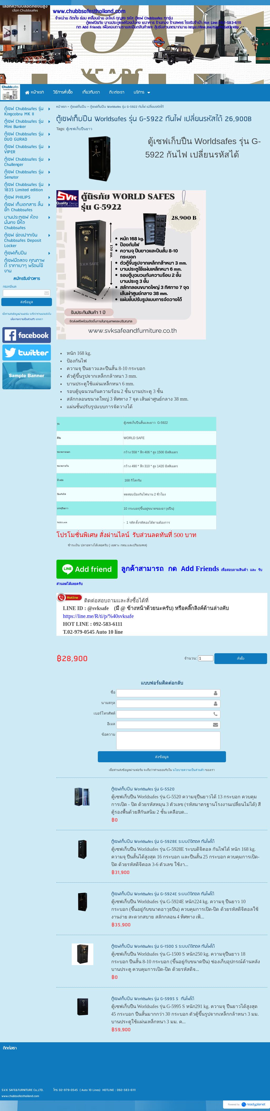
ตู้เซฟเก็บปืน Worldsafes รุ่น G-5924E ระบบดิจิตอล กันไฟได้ (162, 894)
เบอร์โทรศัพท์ (104, 713)
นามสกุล (108, 703)
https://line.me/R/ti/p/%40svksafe (98, 616)
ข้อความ (108, 734)
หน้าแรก (61, 107)
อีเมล (111, 724)
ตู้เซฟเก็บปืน (78, 107)
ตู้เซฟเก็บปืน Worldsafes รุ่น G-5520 (143, 789)
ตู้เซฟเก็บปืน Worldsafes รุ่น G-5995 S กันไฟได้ (152, 998)
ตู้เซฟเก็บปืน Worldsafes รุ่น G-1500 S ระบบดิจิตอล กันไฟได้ (163, 946)
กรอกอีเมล (9, 286)
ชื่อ (112, 692)
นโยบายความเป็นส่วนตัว (23, 319)
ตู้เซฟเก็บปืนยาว (79, 129)
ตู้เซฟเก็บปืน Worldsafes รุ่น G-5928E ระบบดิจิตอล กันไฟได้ (162, 841)
